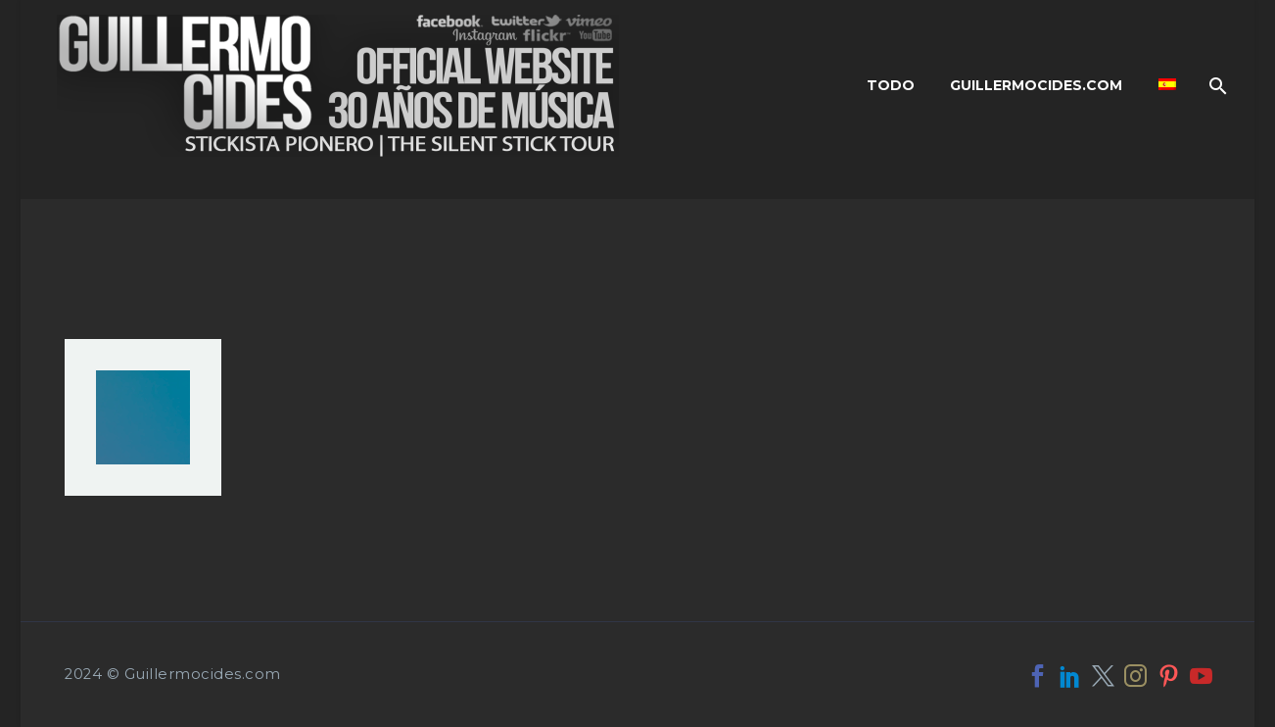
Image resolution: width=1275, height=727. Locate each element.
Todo (891, 85)
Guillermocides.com (1036, 85)
